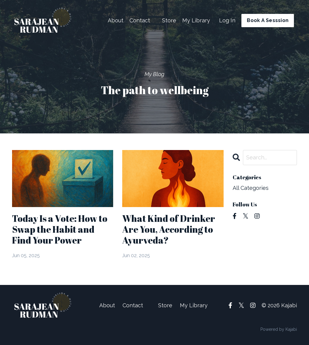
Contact (139, 20)
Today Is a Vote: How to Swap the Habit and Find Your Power (59, 229)
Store (169, 20)
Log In (227, 20)
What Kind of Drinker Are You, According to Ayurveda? (168, 229)
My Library (196, 20)
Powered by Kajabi (278, 329)
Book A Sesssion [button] (267, 20)
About (115, 20)
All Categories (251, 188)
